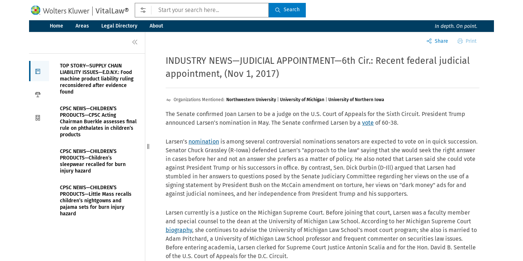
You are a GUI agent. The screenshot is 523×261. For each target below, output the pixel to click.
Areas (82, 26)
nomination (203, 141)
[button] (39, 71)
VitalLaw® (112, 11)
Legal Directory (119, 26)
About (156, 26)
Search (287, 10)
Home (56, 26)
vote (368, 122)
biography (179, 230)
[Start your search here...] (202, 10)
